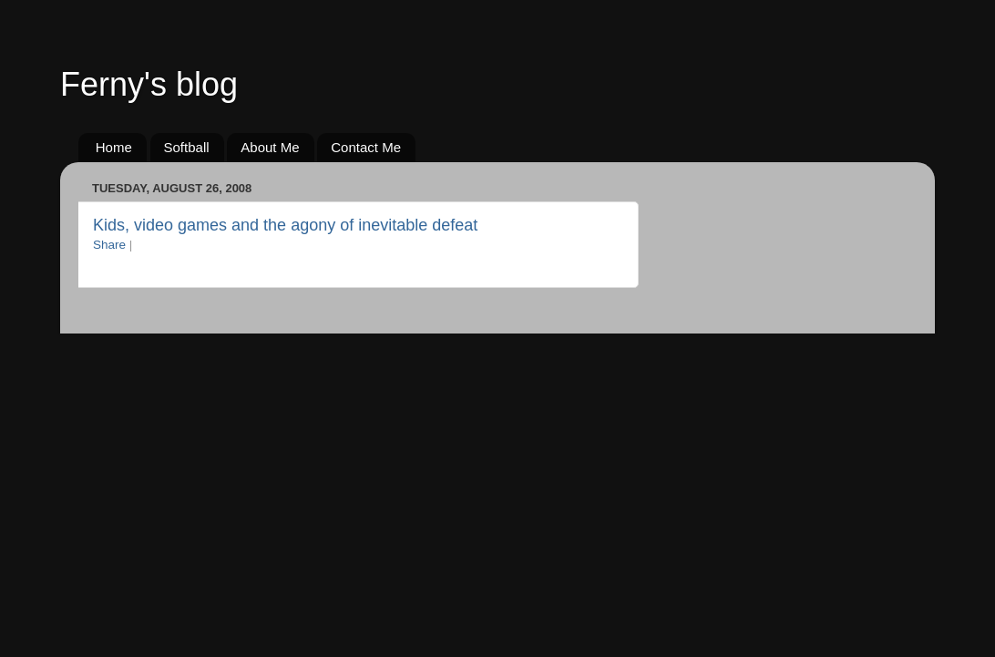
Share (109, 245)
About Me (270, 147)
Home (114, 147)
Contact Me (366, 147)
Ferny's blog (149, 84)
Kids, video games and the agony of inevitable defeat (285, 225)
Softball (187, 147)
